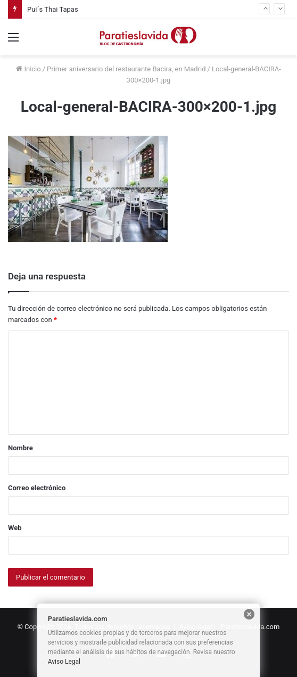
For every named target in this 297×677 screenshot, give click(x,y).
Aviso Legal (64, 661)
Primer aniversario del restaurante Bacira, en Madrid (126, 69)
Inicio (28, 69)
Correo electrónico (36, 488)
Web (15, 528)
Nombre (20, 448)
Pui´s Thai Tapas (52, 9)
